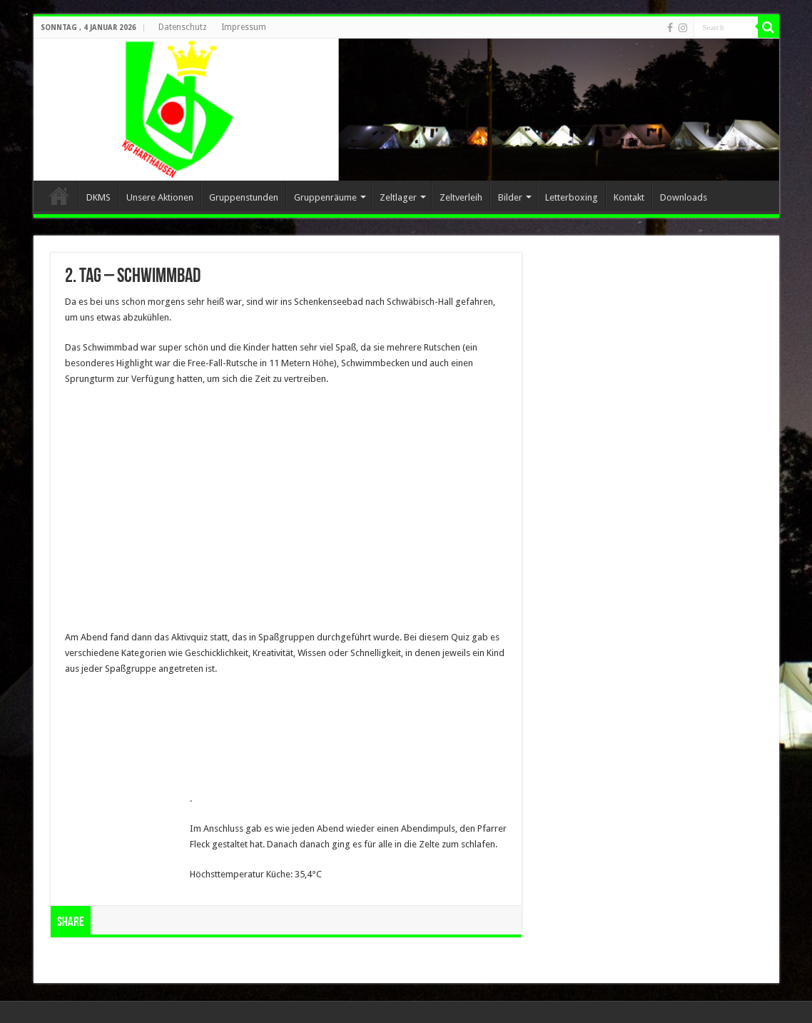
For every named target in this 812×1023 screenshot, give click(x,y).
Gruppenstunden (243, 197)
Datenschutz (182, 27)
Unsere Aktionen (159, 197)
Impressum (243, 27)
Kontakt (629, 197)
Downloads (683, 197)
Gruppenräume (325, 197)
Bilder (510, 197)
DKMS (98, 197)
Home (59, 196)
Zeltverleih (461, 197)
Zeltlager (398, 197)
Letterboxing (571, 197)
